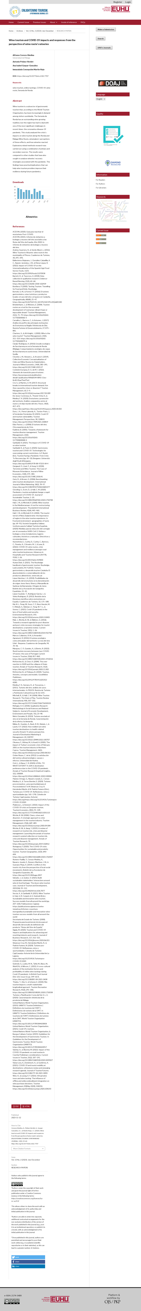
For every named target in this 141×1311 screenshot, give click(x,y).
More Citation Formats (22, 1149)
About (53, 22)
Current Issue (23, 22)
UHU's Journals (104, 48)
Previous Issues (39, 22)
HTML (27, 1106)
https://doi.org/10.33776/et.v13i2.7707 (32, 76)
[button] (28, 1257)
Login (128, 2)
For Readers (100, 180)
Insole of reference (69, 22)
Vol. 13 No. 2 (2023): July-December (40, 31)
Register (117, 2)
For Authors (100, 184)
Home (11, 22)
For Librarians (101, 188)
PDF (17, 1106)
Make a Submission (106, 29)
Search (101, 39)
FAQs (83, 22)
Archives (19, 31)
